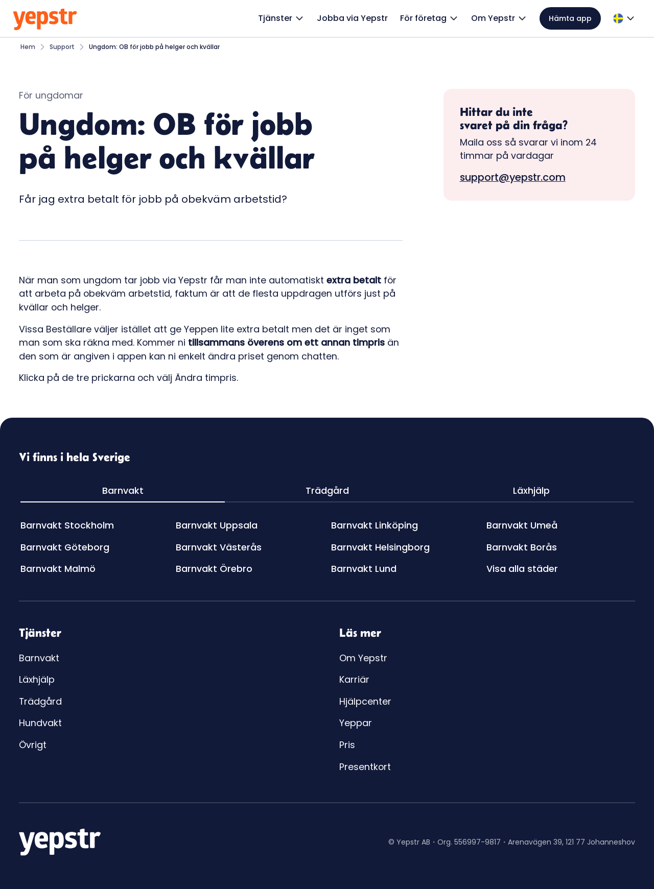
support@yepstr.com (513, 177)
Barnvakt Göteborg (64, 547)
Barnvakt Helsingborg (380, 547)
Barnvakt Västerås (219, 547)
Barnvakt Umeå (521, 525)
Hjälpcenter (365, 701)
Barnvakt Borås (521, 547)
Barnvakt (39, 658)
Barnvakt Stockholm (67, 525)
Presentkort (365, 766)
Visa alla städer (522, 568)
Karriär (354, 679)
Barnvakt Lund (363, 568)
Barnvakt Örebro (214, 568)
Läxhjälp (37, 679)
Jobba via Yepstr (352, 18)
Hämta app (570, 18)
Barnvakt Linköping (374, 525)
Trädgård (40, 701)
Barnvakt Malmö (58, 568)
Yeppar (355, 722)
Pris (347, 744)
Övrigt (32, 744)
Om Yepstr (363, 658)
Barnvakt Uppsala (217, 525)
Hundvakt (40, 722)
